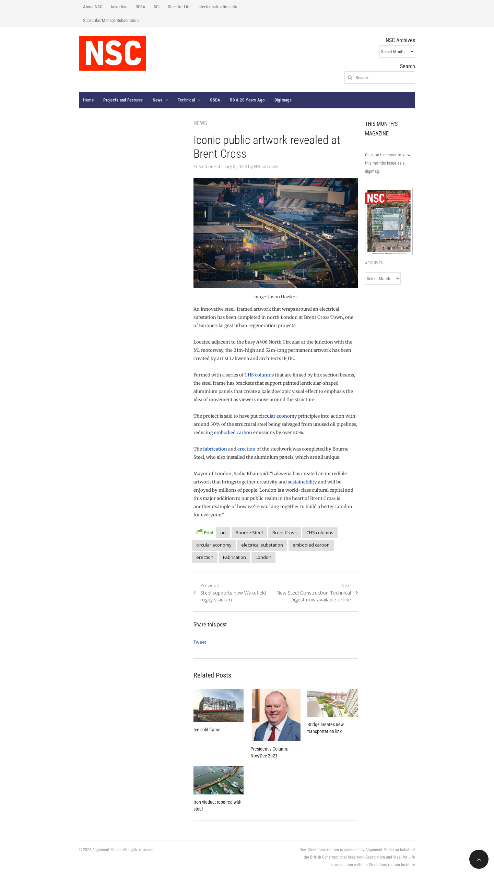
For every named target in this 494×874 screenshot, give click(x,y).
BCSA (140, 6)
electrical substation (262, 545)
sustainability (302, 482)
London (263, 557)
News (158, 100)
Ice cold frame (207, 729)
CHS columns (259, 375)
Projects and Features (123, 100)
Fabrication (234, 557)
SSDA (215, 100)
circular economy (278, 416)
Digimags (283, 100)
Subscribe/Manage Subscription (111, 20)
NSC (258, 166)
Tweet (199, 642)
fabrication (215, 449)
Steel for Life (179, 6)
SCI (157, 6)
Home (88, 100)
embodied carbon (233, 432)
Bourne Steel (249, 532)
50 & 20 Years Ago (247, 100)
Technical (186, 100)
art (223, 532)
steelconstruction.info (218, 6)
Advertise (118, 6)
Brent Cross (284, 532)
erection (246, 449)
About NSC (92, 6)
